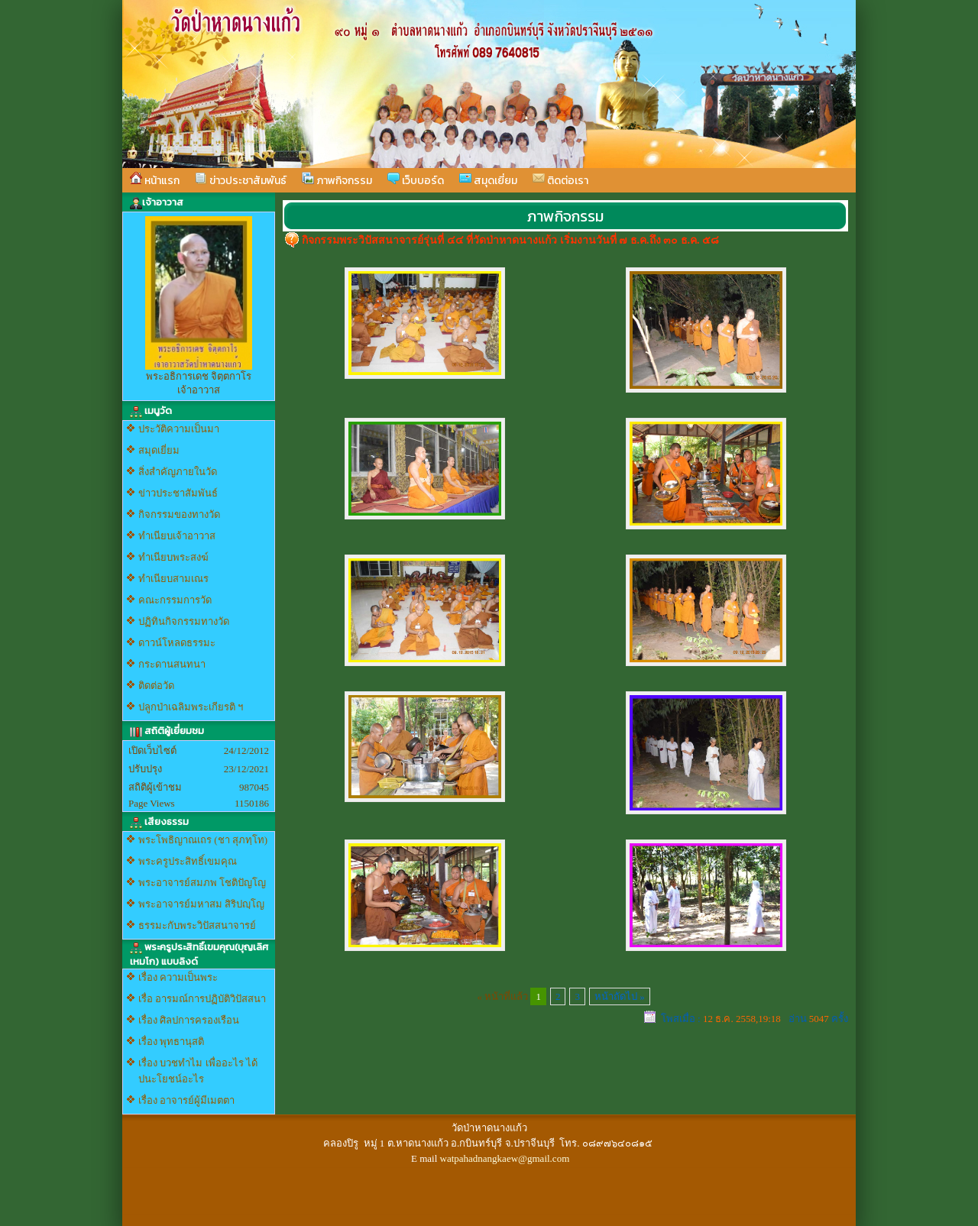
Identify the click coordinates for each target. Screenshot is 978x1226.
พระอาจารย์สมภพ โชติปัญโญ (202, 882)
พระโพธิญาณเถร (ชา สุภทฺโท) (202, 840)
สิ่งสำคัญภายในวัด (177, 471)
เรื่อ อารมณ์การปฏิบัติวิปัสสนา (202, 998)
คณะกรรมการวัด (175, 600)
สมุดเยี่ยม (488, 180)
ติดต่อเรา (560, 180)
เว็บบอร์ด (415, 180)
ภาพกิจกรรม (337, 180)
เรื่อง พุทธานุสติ (171, 1041)
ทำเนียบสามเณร (173, 578)
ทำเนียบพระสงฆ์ (173, 557)
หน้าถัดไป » (619, 996)
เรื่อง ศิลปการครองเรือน (188, 1020)
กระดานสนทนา (172, 664)
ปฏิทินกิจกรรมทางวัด (183, 621)
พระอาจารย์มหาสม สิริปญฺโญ (201, 904)
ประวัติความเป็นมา (178, 429)
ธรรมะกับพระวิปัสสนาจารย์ (197, 925)
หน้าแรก (155, 180)
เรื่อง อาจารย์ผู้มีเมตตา (186, 1100)
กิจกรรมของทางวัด (179, 514)
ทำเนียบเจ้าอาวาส (176, 536)
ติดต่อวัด (156, 685)
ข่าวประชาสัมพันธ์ (241, 180)
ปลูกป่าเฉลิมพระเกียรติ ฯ (190, 707)
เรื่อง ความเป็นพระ (178, 977)
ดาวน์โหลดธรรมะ (176, 643)
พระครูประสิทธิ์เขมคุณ (187, 861)
